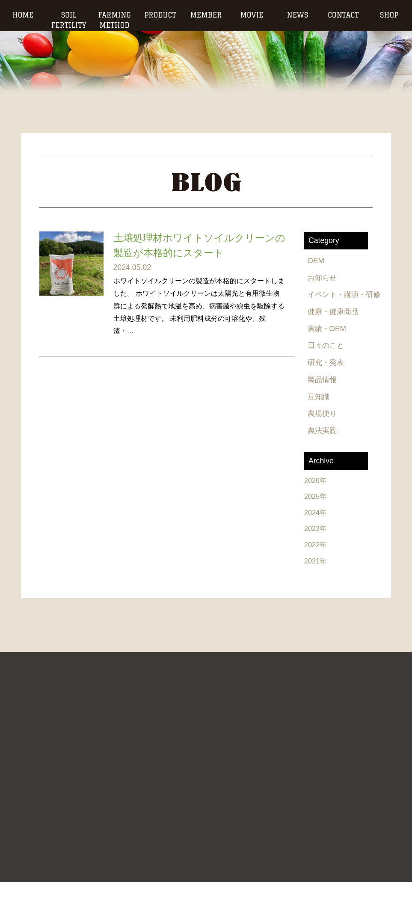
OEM (316, 261)
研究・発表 (327, 383)
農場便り (323, 435)
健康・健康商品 (335, 330)
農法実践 (323, 452)
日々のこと (327, 365)
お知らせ (323, 278)
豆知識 (319, 417)
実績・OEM (328, 348)
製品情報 (323, 400)
